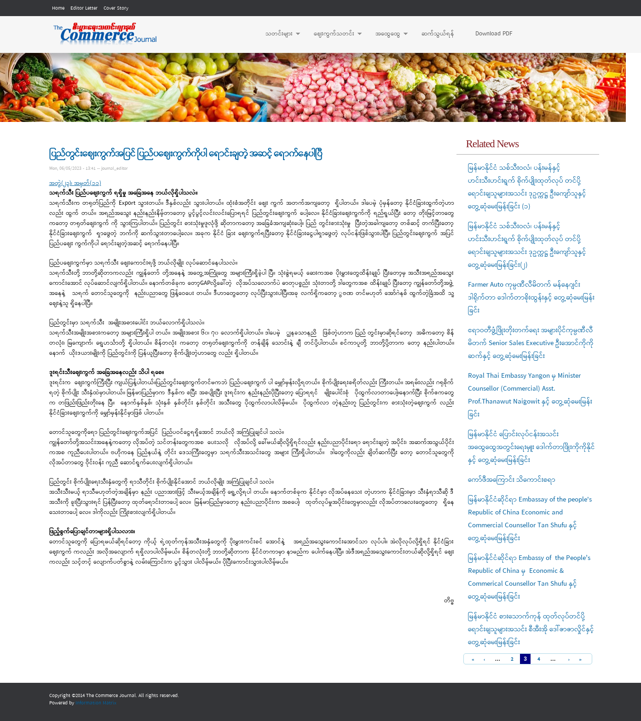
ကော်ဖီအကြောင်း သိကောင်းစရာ (511, 479)
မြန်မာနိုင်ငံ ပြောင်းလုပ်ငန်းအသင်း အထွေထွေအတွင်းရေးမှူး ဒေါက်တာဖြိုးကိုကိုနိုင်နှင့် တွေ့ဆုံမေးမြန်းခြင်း (531, 447)
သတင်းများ (278, 34)
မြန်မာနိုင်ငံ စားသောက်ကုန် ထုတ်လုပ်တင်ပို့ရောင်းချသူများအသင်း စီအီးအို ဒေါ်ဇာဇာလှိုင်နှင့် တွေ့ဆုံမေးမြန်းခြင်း (531, 629)
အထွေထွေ (387, 34)
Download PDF (493, 34)
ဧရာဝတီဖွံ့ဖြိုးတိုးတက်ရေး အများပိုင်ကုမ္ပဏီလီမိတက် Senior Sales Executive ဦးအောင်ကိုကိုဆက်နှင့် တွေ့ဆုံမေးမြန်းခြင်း (531, 343)
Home (58, 8)
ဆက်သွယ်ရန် (438, 34)
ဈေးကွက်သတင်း (333, 34)
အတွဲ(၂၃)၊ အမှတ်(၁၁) (75, 183)
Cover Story (116, 8)
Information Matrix (95, 703)
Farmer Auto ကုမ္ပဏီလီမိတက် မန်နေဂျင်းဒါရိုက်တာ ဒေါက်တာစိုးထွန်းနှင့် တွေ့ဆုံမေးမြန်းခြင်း (531, 297)
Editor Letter (84, 8)
